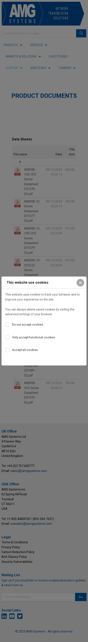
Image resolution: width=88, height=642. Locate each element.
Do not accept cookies (27, 324)
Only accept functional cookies (33, 337)
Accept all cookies (25, 350)
